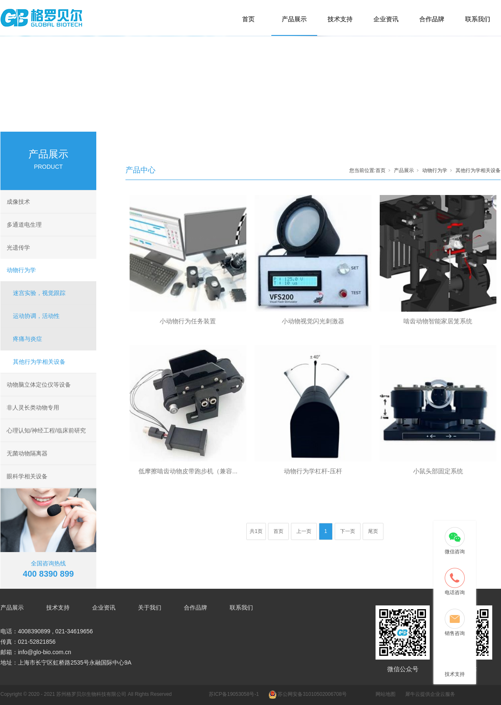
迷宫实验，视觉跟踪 (39, 293)
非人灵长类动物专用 (33, 407)
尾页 (373, 531)
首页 (248, 18)
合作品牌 (431, 18)
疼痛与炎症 (27, 338)
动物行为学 (21, 270)
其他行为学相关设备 (39, 361)
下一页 (347, 531)
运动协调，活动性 (36, 315)
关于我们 (149, 607)
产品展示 (294, 18)
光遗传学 (18, 247)
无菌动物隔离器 (27, 453)
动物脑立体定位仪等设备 (39, 384)
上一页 (303, 531)
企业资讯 (385, 18)
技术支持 (340, 18)
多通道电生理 (24, 224)
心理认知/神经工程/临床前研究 (46, 430)
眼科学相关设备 (27, 476)
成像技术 (18, 201)
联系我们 (477, 18)
